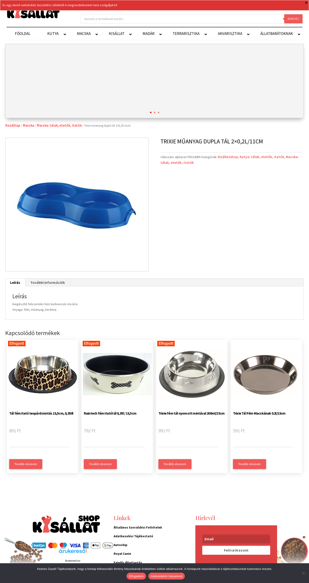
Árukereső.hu (72, 560)
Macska (28, 125)
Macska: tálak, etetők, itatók (59, 125)
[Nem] (303, 573)
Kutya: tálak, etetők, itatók (262, 156)
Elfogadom (136, 576)
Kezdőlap (12, 125)
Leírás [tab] (15, 282)
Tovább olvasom (25, 464)
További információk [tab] (47, 282)
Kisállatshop (228, 156)
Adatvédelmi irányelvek (167, 576)
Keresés (293, 19)
